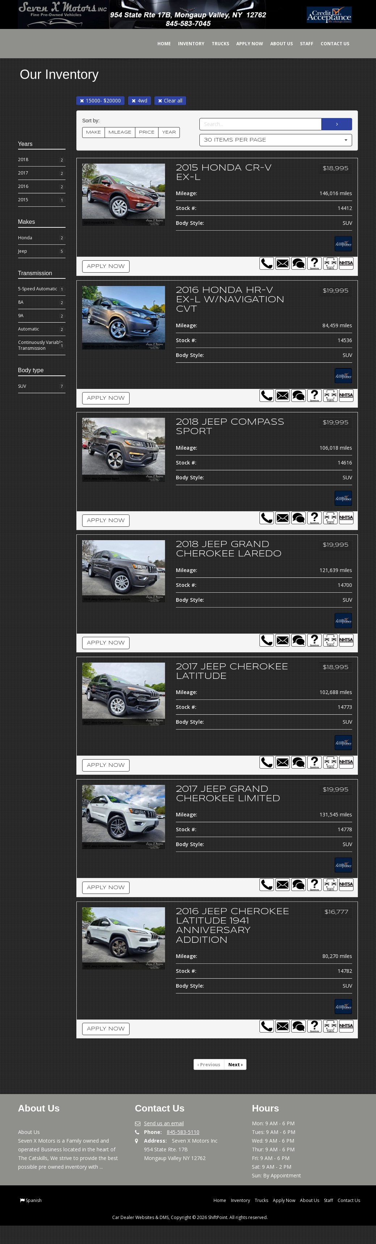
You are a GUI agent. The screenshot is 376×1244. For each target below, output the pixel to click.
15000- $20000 (100, 100)
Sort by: (92, 120)
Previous (209, 1083)
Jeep (42, 251)
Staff (301, 44)
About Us (276, 44)
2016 (42, 186)
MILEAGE (120, 132)
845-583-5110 (183, 1150)
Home (158, 44)
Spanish (34, 1219)
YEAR (169, 132)
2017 (42, 173)
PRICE (147, 132)
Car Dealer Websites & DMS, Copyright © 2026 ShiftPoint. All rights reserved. (190, 1236)
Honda (42, 237)
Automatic (42, 329)
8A (42, 302)
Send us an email (164, 1141)
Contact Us (329, 44)
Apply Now (244, 44)
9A (42, 316)
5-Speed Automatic (42, 289)
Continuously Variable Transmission (42, 345)
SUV (42, 386)
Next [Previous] (235, 1083)
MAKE (93, 132)
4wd (139, 100)
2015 (42, 200)
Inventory (186, 44)
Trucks (215, 44)
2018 (42, 160)
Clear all (170, 100)
